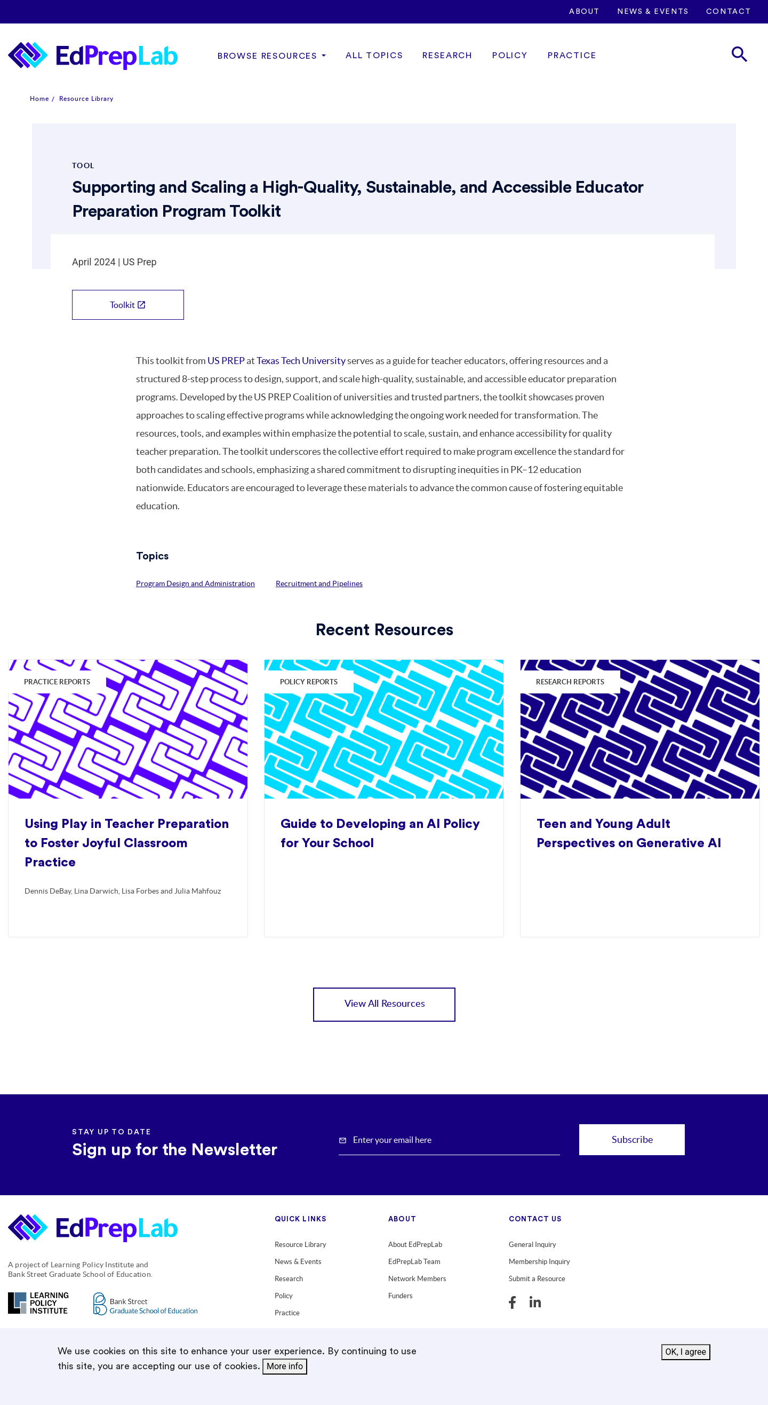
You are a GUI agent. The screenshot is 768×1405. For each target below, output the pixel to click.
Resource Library (86, 99)
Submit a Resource (537, 1279)
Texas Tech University (301, 360)
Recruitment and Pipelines (319, 583)
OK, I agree (686, 1353)
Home (39, 99)
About (584, 11)
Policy (510, 55)
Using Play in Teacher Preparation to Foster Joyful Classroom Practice (127, 843)
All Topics (374, 55)
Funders (400, 1296)
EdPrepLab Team (414, 1262)
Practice (572, 55)
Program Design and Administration (195, 583)
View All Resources (385, 1004)
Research (447, 55)
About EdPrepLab (415, 1245)
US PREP (226, 360)
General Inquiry (532, 1245)
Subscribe (632, 1139)
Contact (728, 11)
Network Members (417, 1279)
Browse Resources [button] (267, 56)
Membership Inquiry (539, 1262)
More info (285, 1368)
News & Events (653, 11)
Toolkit (128, 305)
